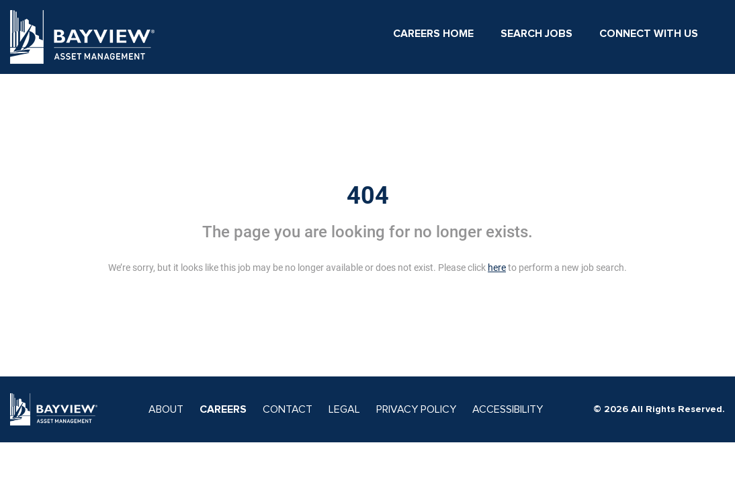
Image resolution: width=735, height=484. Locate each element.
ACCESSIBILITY (507, 409)
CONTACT (287, 409)
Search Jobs (536, 33)
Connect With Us (648, 33)
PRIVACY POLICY (416, 409)
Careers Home (433, 33)
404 (368, 196)
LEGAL (344, 409)
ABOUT (165, 409)
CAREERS (223, 409)
